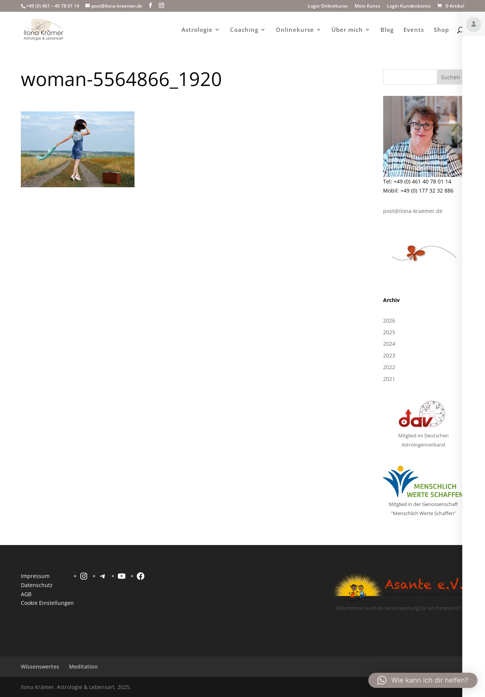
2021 (389, 378)
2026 (389, 320)
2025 (389, 332)
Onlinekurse (295, 30)
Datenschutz (37, 585)
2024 (389, 343)
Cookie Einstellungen (47, 602)
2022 (389, 367)
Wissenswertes (40, 666)
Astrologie (197, 30)
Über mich (347, 30)
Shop (441, 30)
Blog (387, 30)
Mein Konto (367, 6)
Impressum (35, 576)
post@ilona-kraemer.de (413, 211)
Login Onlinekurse (328, 6)
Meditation (83, 666)
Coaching (244, 30)
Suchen (450, 77)
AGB (26, 594)
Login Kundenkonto (408, 6)
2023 (389, 355)
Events (414, 30)
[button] (422, 680)
